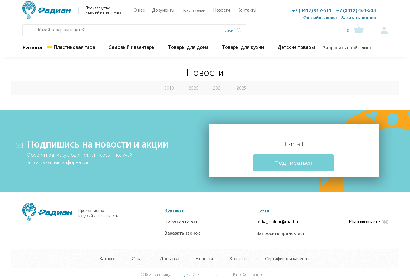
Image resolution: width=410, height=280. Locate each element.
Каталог (32, 47)
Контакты (246, 10)
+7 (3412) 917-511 (312, 10)
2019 (169, 88)
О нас (139, 10)
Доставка (169, 258)
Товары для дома (188, 47)
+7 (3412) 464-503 (356, 10)
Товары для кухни (243, 47)
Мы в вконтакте (368, 222)
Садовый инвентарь (132, 47)
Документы (163, 10)
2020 (193, 88)
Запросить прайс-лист (347, 47)
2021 (217, 88)
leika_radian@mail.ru (278, 221)
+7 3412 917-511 (181, 221)
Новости (221, 10)
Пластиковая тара (74, 47)
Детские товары (296, 47)
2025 (241, 88)
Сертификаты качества (288, 258)
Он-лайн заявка (320, 17)
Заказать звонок (358, 17)
